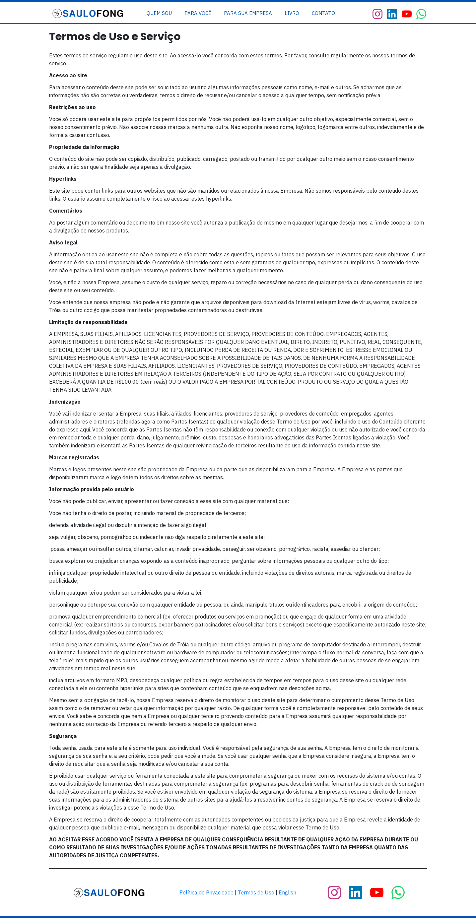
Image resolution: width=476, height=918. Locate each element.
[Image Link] (88, 13)
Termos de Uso (256, 892)
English (287, 892)
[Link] (159, 13)
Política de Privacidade (206, 892)
